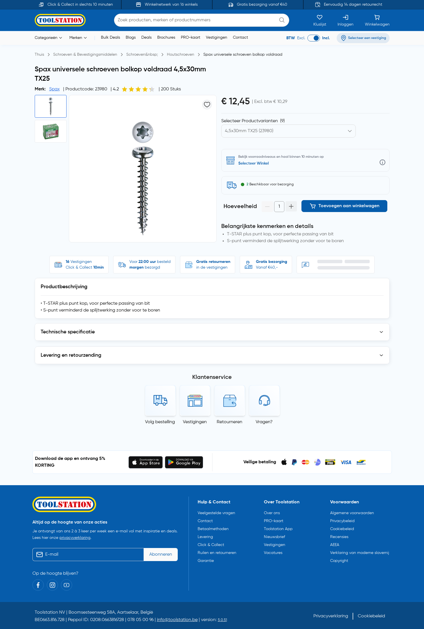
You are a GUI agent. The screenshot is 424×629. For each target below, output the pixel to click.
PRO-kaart (190, 38)
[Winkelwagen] (377, 20)
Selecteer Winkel (253, 163)
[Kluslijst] (319, 20)
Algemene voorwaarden (352, 513)
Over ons (272, 513)
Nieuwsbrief (274, 537)
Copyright (339, 561)
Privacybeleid (342, 521)
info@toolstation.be (177, 620)
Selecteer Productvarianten (253, 121)
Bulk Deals (110, 38)
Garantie (206, 561)
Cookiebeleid (342, 529)
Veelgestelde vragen (216, 513)
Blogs (131, 38)
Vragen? (264, 422)
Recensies (339, 537)
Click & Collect (211, 545)
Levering (205, 537)
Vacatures (273, 553)
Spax (54, 89)
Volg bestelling (160, 422)
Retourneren (229, 422)
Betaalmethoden (213, 529)
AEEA (334, 545)
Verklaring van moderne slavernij (359, 553)
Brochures (166, 38)
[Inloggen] (345, 20)
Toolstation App (278, 529)
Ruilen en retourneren (217, 553)
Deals (146, 38)
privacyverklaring (74, 538)
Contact (240, 38)
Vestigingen (216, 38)
